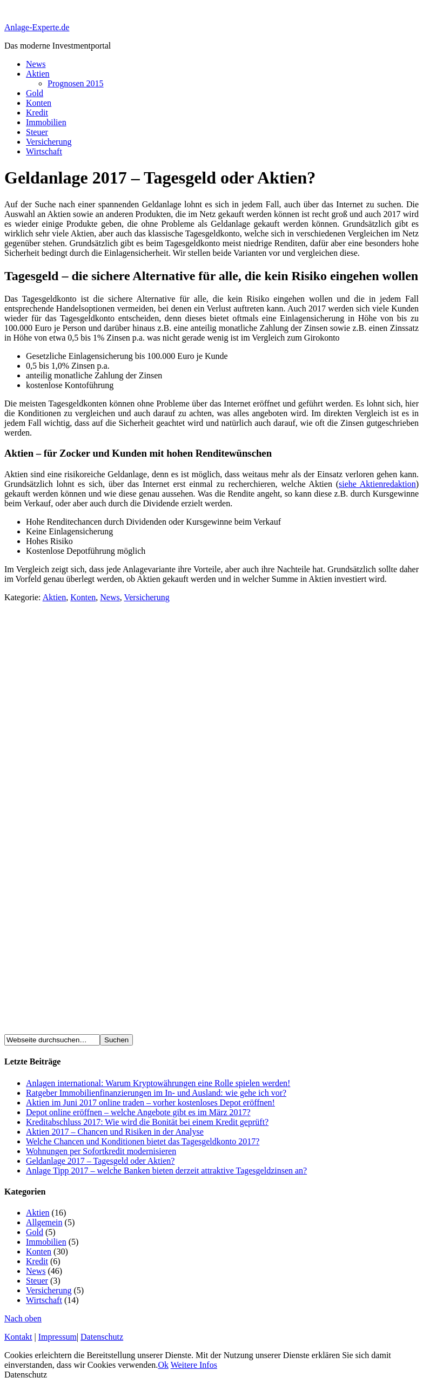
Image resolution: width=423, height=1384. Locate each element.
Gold (34, 93)
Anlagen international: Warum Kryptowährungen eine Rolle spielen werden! (158, 1083)
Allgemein (44, 1222)
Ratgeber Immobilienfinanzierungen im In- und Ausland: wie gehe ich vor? (156, 1092)
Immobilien (46, 122)
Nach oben (23, 1318)
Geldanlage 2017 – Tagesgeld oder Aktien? (100, 1160)
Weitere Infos (194, 1364)
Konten (38, 102)
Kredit (37, 112)
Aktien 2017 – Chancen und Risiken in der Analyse (115, 1131)
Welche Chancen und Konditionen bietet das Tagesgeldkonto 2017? (142, 1141)
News (35, 64)
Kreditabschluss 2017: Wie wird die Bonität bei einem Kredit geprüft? (147, 1122)
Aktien (38, 73)
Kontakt (18, 1336)
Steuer (37, 132)
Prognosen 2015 (76, 83)
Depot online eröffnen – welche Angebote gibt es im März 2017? (138, 1112)
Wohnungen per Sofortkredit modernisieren (101, 1151)
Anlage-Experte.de (36, 27)
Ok (163, 1364)
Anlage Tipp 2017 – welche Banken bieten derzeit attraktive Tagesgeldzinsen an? (166, 1170)
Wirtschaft (44, 151)
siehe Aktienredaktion (377, 484)
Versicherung (48, 141)
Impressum (57, 1336)
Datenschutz (101, 1336)
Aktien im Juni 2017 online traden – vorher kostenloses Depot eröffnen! (150, 1102)
